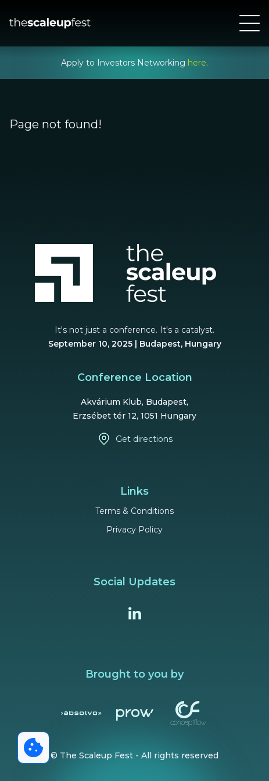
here (197, 62)
